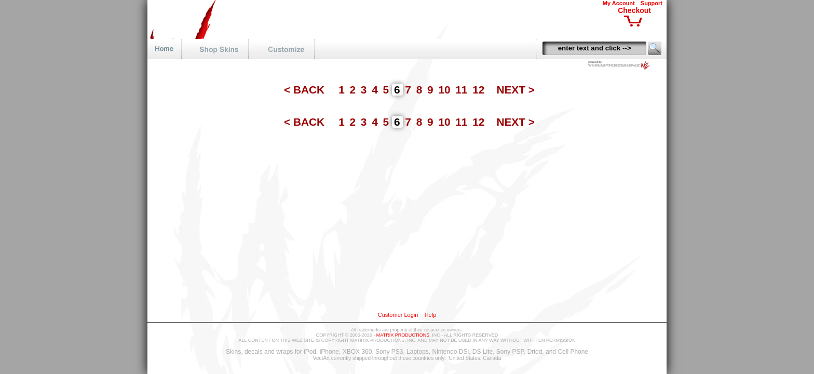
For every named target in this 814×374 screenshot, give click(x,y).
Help (431, 315)
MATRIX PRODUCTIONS (402, 335)
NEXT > (515, 90)
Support (651, 3)
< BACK (306, 90)
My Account (619, 3)
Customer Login (398, 315)
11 (462, 90)
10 (445, 90)
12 (479, 90)
